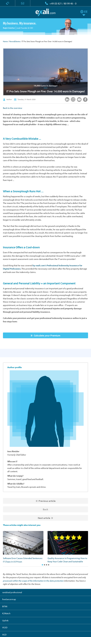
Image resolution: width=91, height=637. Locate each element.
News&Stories (14, 41)
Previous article (47, 500)
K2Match (6, 613)
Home (5, 41)
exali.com (45, 12)
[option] (23, 547)
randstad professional (12, 592)
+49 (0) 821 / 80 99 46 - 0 (62, 3)
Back (45, 509)
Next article (44, 517)
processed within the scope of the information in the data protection (33, 580)
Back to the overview (12, 108)
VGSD (4, 627)
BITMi (4, 606)
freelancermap (9, 599)
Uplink (5, 620)
